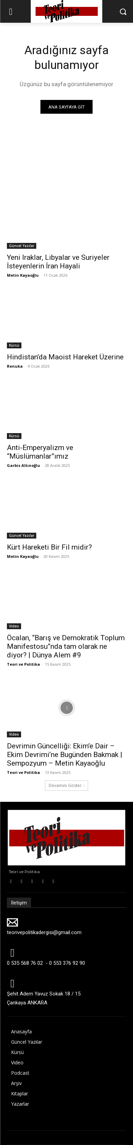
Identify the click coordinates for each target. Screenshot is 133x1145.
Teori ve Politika (23, 664)
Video (14, 626)
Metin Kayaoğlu (23, 275)
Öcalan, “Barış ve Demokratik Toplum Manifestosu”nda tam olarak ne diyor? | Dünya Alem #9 (66, 646)
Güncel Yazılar (21, 245)
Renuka (15, 366)
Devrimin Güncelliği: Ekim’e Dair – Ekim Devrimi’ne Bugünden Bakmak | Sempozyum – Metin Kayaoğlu (64, 754)
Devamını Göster (67, 785)
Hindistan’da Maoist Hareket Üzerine (65, 357)
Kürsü (14, 345)
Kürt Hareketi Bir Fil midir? (49, 547)
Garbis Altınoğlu (23, 465)
